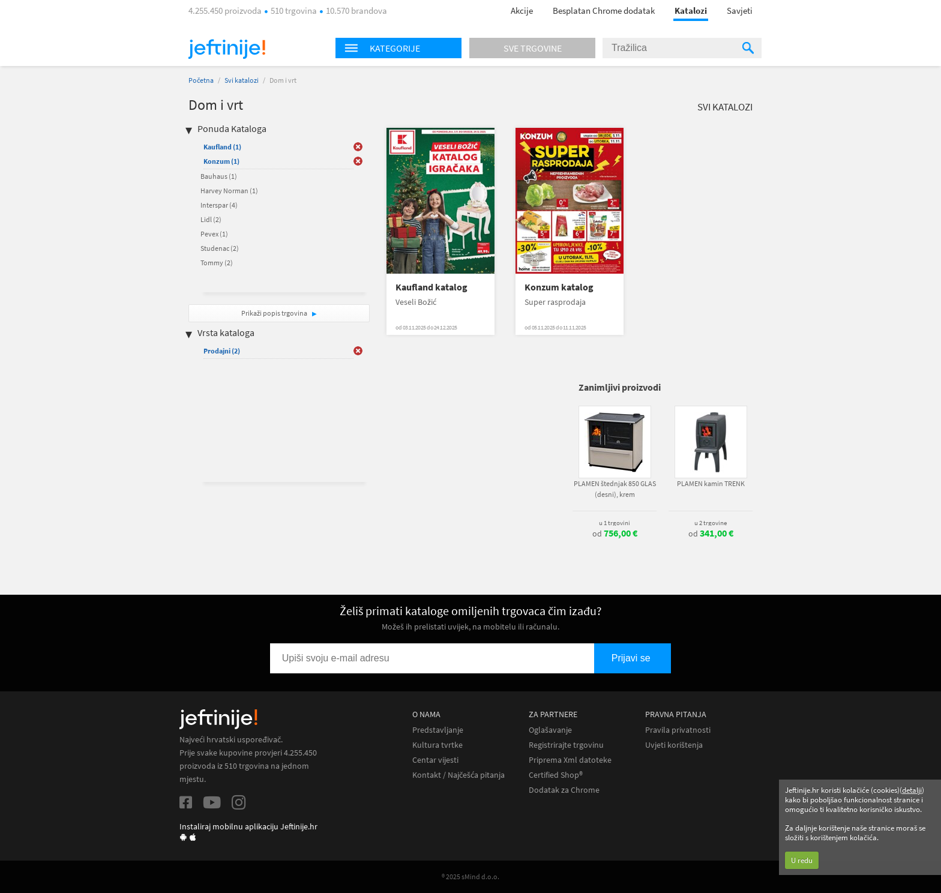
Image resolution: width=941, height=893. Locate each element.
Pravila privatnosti (678, 730)
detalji (912, 790)
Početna (201, 80)
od (614, 533)
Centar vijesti (435, 760)
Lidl (210, 219)
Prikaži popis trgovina (274, 312)
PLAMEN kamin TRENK (711, 483)
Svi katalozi (241, 80)
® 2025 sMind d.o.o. (470, 876)
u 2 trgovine (710, 523)
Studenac (219, 248)
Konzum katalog (559, 287)
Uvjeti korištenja (674, 745)
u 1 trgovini (614, 523)
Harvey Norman (229, 190)
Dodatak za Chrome (564, 790)
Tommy (216, 262)
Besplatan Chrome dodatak (604, 10)
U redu (802, 860)
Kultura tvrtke (437, 745)
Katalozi (691, 10)
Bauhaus (218, 176)
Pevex (214, 233)
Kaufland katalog (431, 287)
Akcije (522, 10)
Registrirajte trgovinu (566, 745)
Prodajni (221, 350)
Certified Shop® (556, 775)
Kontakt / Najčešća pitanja (458, 775)
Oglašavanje (550, 730)
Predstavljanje (437, 730)
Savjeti (740, 10)
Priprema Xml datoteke (570, 760)
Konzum (221, 161)
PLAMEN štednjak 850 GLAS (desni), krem (615, 489)
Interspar (219, 204)
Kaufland (222, 146)
